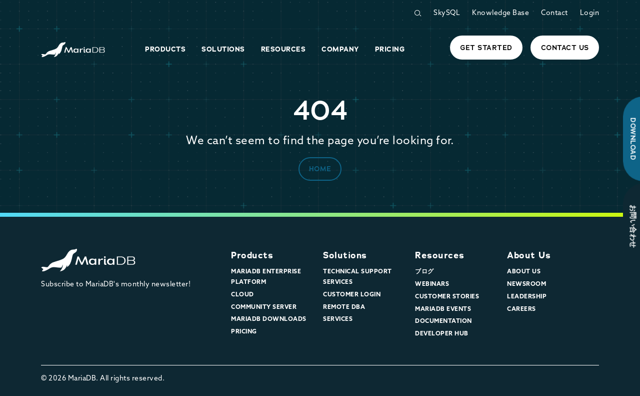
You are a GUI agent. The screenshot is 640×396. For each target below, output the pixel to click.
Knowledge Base (500, 13)
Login (590, 13)
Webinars (432, 284)
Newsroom (526, 284)
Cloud (242, 295)
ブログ (424, 272)
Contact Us (565, 47)
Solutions (345, 255)
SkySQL (447, 13)
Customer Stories (447, 297)
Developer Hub (441, 334)
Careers (521, 309)
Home (320, 168)
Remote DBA (344, 307)
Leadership (526, 297)
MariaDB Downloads (268, 319)
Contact (554, 13)
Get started (486, 47)
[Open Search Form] (418, 13)
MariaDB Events (443, 309)
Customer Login (351, 295)
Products (252, 255)
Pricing (244, 332)
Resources (439, 255)
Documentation (443, 321)
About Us (528, 255)
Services (337, 319)
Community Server (263, 307)
